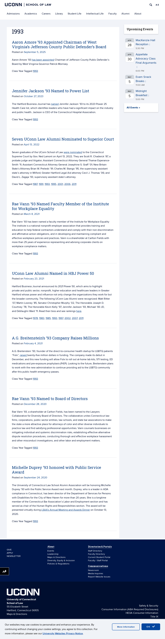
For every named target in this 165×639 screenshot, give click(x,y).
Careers (46, 13)
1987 (35, 184)
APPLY (10, 553)
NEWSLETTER (14, 556)
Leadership (52, 554)
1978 (35, 318)
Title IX (154, 616)
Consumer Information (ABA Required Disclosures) (130, 609)
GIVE (9, 549)
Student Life (74, 13)
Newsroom (93, 570)
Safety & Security (148, 605)
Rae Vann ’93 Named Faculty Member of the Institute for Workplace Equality (60, 206)
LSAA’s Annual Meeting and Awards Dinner (65, 509)
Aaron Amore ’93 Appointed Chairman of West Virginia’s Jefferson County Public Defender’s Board (59, 44)
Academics (30, 13)
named (55, 104)
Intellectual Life (95, 13)
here (78, 311)
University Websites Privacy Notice (63, 633)
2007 (75, 318)
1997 (60, 318)
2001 (60, 184)
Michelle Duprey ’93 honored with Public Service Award (56, 470)
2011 (74, 184)
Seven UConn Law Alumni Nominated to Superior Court (63, 139)
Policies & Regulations (58, 563)
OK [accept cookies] (150, 626)
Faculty (112, 13)
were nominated (73, 152)
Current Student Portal (99, 557)
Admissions (13, 13)
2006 (67, 184)
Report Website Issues (99, 576)
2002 (67, 318)
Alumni (125, 13)
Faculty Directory (96, 554)
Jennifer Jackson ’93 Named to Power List (50, 90)
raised (23, 355)
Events (50, 550)
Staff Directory (95, 550)
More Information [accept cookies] (126, 626)
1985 (48, 318)
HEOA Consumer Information (142, 613)
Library (59, 13)
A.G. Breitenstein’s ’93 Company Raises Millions (55, 338)
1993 (35, 71)
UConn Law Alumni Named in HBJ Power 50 (53, 273)
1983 (41, 318)
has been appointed (43, 59)
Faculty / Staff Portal (98, 560)
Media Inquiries (95, 573)
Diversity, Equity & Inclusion (61, 560)
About (137, 13)
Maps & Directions (56, 557)
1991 (41, 184)
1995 (53, 184)
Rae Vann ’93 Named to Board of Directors (50, 398)
